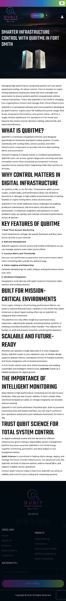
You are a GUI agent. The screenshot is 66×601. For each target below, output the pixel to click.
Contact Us (7, 555)
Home (5, 535)
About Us (6, 540)
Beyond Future (9, 550)
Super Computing (44, 559)
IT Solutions (41, 544)
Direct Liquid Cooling (46, 549)
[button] (62, 3)
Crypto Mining (42, 539)
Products (6, 545)
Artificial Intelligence (45, 554)
